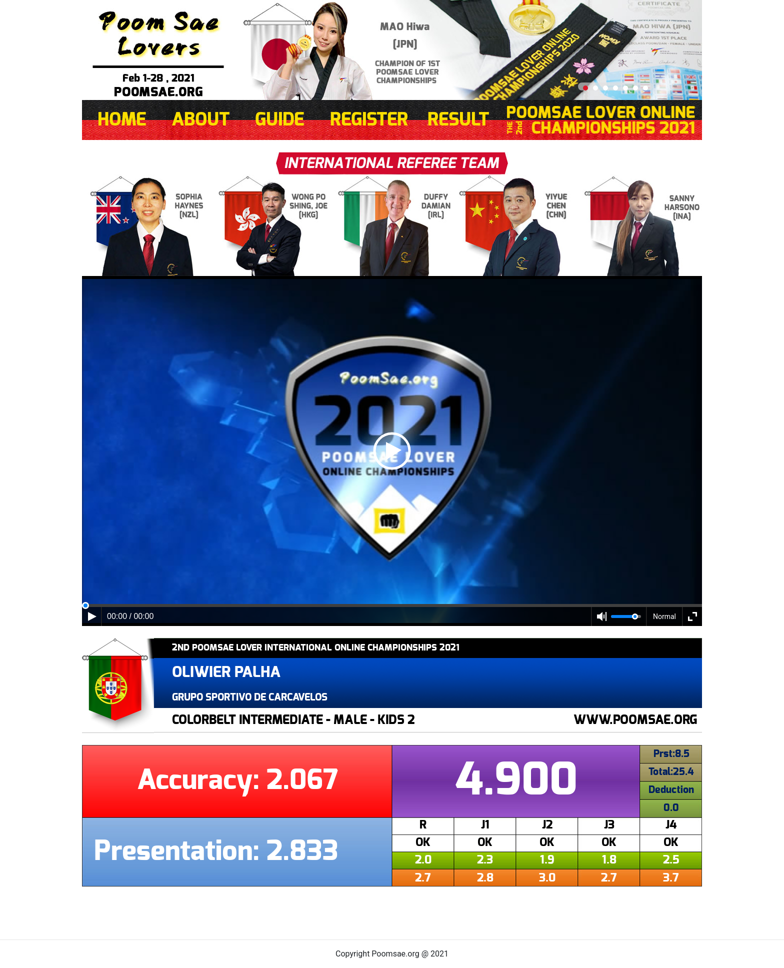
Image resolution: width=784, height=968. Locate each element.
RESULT (459, 120)
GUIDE (279, 120)
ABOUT (201, 120)
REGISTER (369, 120)
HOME (122, 120)
